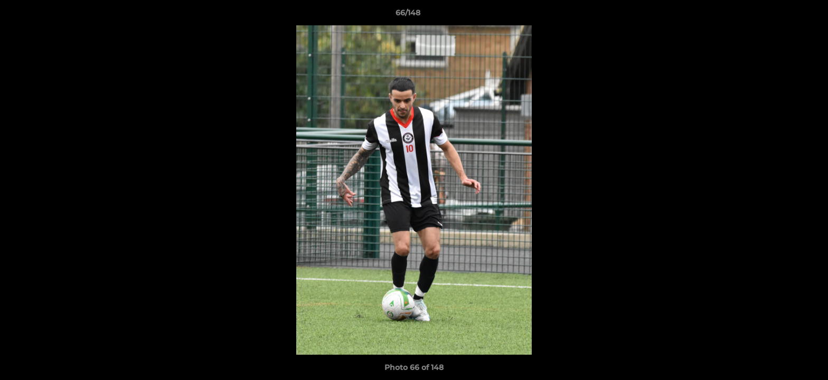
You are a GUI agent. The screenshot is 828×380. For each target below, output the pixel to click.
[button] (783, 15)
